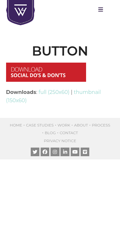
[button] (102, 9)
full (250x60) (54, 92)
